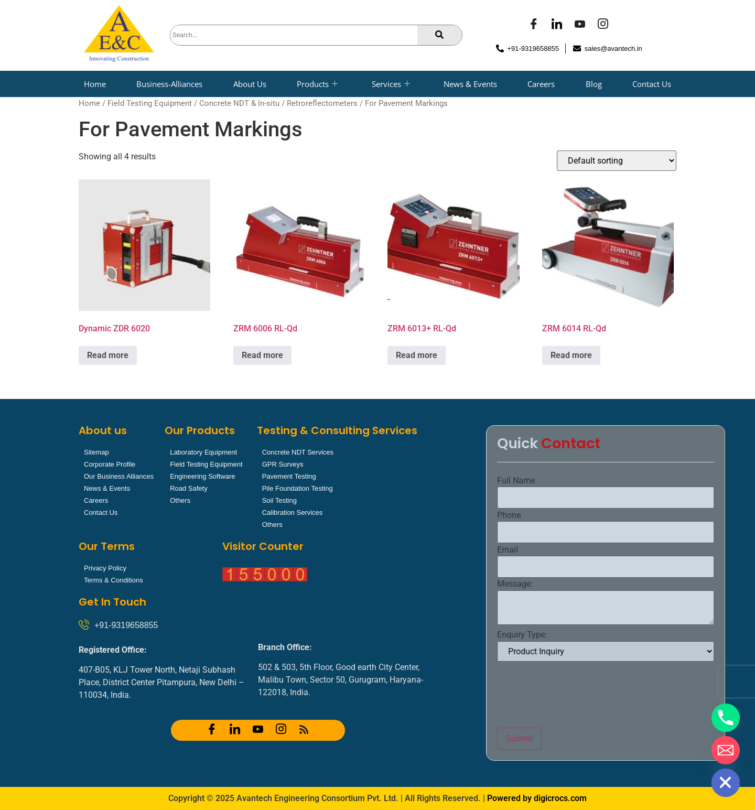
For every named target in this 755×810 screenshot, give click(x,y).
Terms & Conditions (113, 580)
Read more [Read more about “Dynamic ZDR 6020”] (107, 355)
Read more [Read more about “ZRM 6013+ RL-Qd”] (416, 355)
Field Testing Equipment (149, 103)
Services (391, 84)
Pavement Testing (289, 476)
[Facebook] (534, 25)
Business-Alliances (169, 84)
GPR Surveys (283, 464)
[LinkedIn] (557, 25)
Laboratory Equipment (203, 452)
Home (95, 84)
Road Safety (189, 488)
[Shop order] (616, 160)
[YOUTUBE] (580, 25)
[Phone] (725, 718)
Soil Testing (279, 500)
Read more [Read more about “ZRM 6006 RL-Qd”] (262, 355)
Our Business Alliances (119, 476)
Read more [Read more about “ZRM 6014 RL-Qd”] (571, 355)
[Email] (725, 750)
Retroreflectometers (322, 103)
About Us (249, 84)
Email (605, 550)
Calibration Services (292, 512)
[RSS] (304, 730)
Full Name (614, 481)
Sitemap (96, 452)
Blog (594, 84)
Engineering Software (202, 476)
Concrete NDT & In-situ (239, 103)
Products (317, 84)
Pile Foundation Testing (297, 488)
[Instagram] (603, 25)
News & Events (470, 84)
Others (180, 500)
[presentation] (674, 694)
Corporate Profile (109, 464)
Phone (607, 515)
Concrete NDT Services (297, 452)
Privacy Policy (105, 568)
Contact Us (651, 84)
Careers (541, 84)
